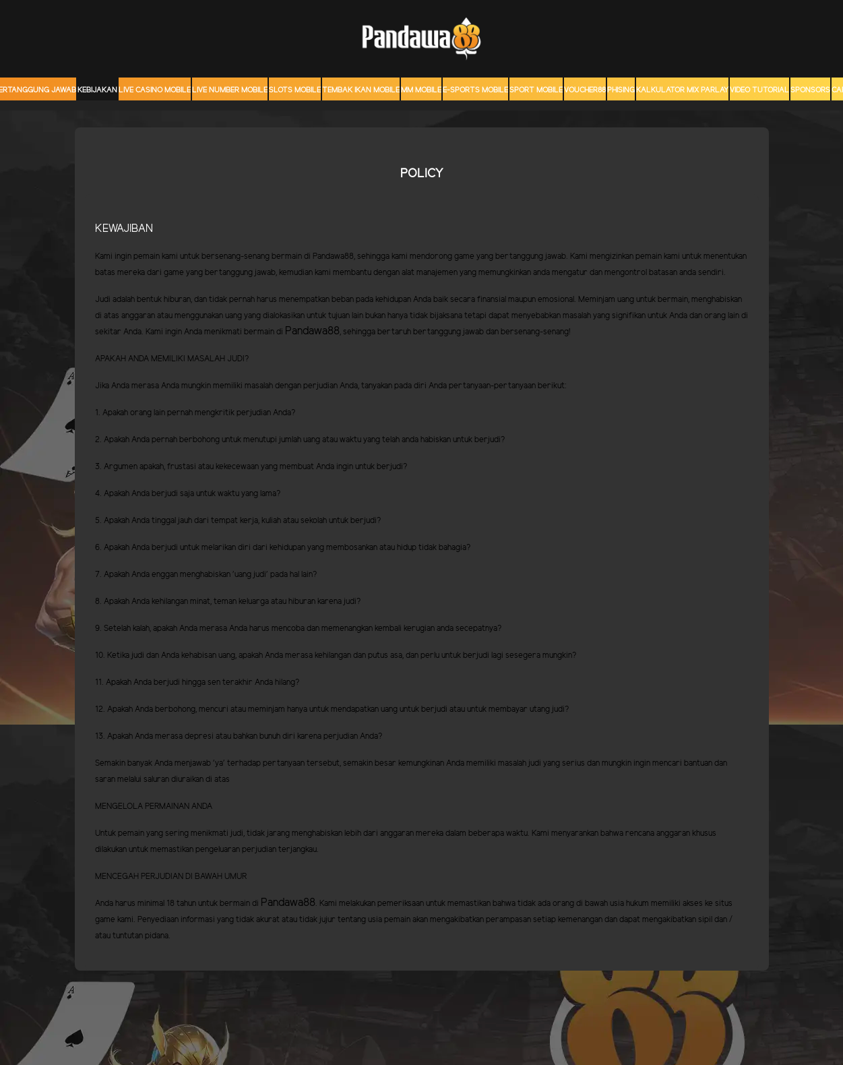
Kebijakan (97, 90)
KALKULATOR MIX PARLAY (682, 90)
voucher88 (585, 90)
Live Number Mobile (230, 90)
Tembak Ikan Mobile (361, 90)
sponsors (810, 90)
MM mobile (421, 90)
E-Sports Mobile (475, 90)
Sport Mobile (536, 90)
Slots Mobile (295, 90)
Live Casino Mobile (155, 90)
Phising (621, 90)
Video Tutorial (759, 90)
